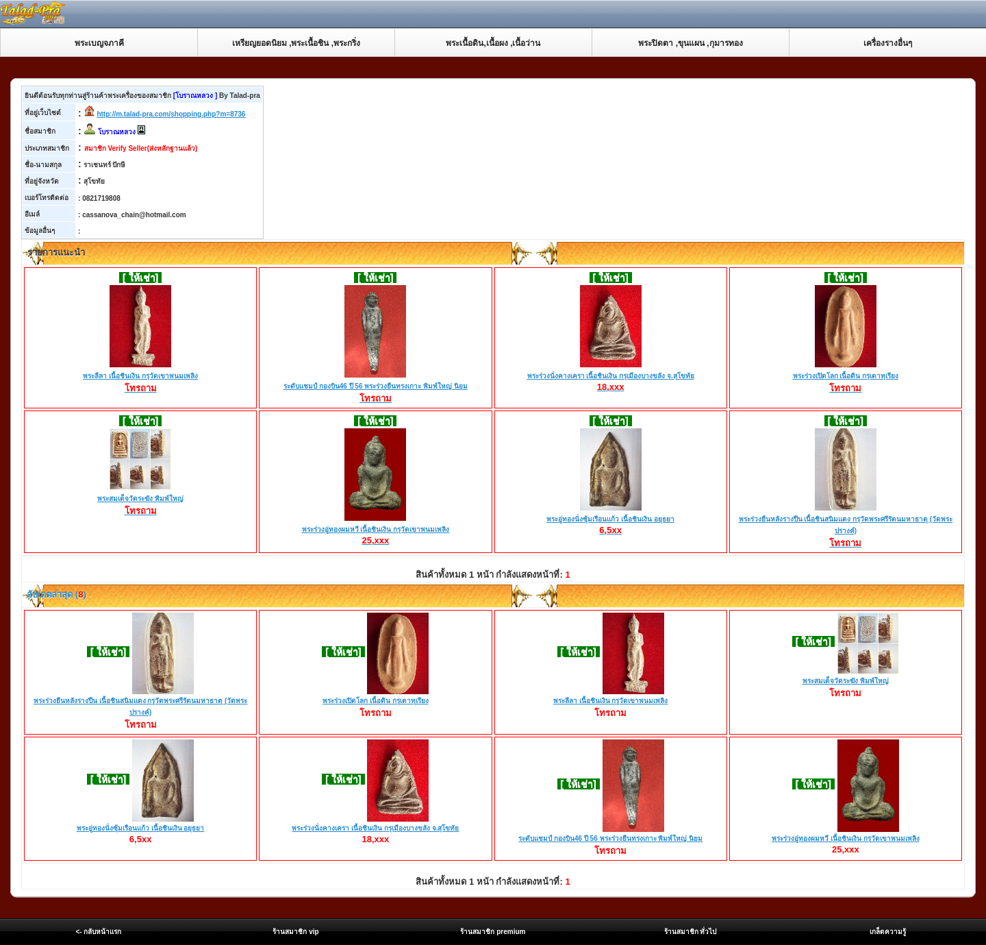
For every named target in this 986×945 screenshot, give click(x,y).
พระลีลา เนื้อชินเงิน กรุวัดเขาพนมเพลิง (140, 377)
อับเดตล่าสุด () (55, 594)
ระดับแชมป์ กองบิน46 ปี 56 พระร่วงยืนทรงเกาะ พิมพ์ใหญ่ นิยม (375, 387)
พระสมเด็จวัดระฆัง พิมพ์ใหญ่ (140, 499)
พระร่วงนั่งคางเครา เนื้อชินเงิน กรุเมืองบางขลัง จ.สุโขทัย (610, 376)
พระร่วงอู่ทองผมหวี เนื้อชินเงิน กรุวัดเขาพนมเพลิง (376, 530)
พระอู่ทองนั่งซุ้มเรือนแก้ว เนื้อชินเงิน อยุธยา (610, 519)
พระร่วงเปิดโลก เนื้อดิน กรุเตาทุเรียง (846, 377)
